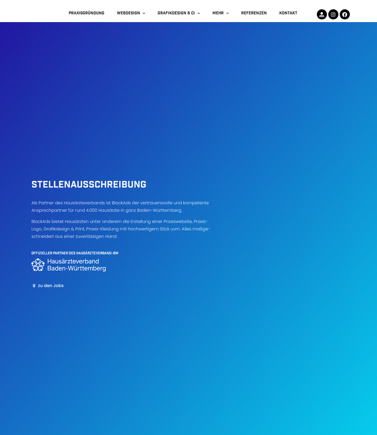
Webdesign (131, 18)
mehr (220, 18)
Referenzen (254, 18)
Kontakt (288, 18)
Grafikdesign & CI (179, 18)
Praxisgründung (86, 18)
